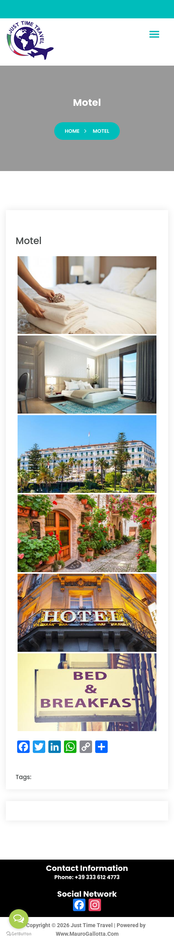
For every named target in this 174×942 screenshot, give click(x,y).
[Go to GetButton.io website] (18, 934)
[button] (154, 34)
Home (72, 131)
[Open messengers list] (18, 919)
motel (101, 131)
